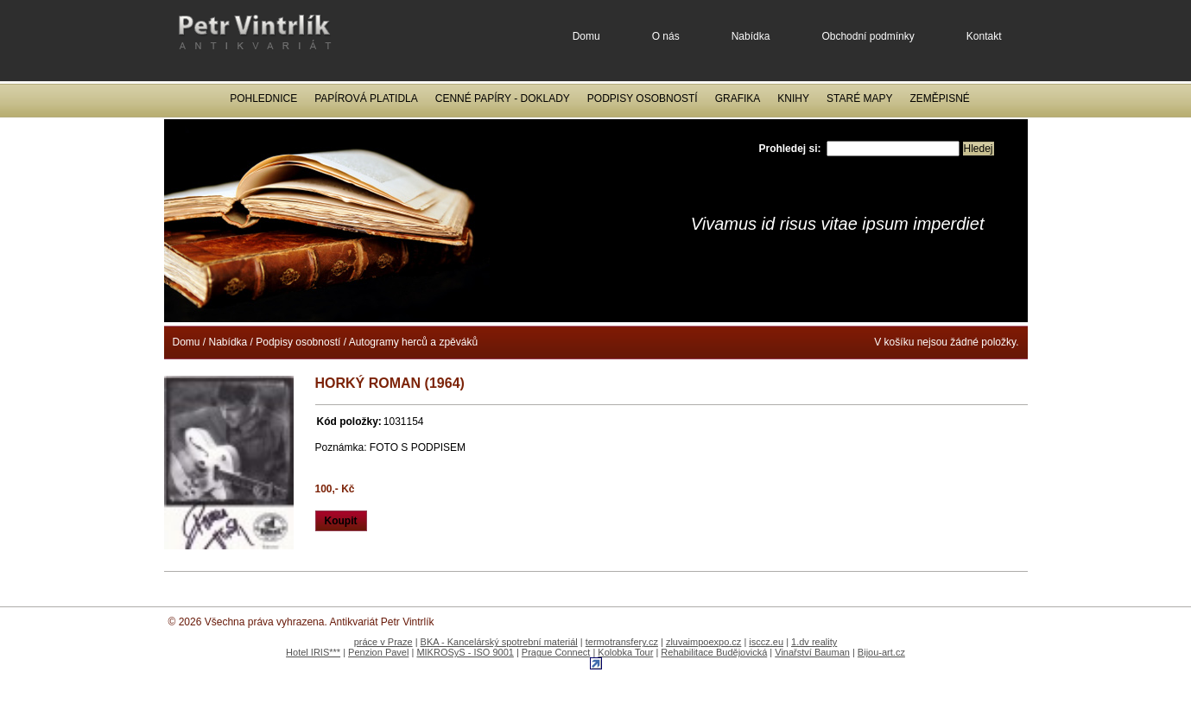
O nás (666, 36)
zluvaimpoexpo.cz (703, 642)
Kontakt (984, 36)
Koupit (341, 521)
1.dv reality (814, 642)
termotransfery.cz (622, 642)
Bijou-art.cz (881, 652)
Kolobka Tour (625, 652)
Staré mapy (859, 98)
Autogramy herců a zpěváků (413, 342)
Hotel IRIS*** (313, 652)
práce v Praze (383, 642)
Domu (586, 36)
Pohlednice (263, 98)
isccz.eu (766, 642)
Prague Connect (556, 652)
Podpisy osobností (642, 98)
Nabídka (751, 36)
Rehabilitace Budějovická (714, 652)
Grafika (738, 98)
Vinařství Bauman (812, 652)
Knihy (793, 98)
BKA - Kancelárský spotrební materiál (499, 642)
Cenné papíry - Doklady (502, 98)
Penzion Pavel (378, 652)
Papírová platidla (366, 98)
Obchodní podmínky (867, 36)
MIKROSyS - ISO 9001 (464, 652)
